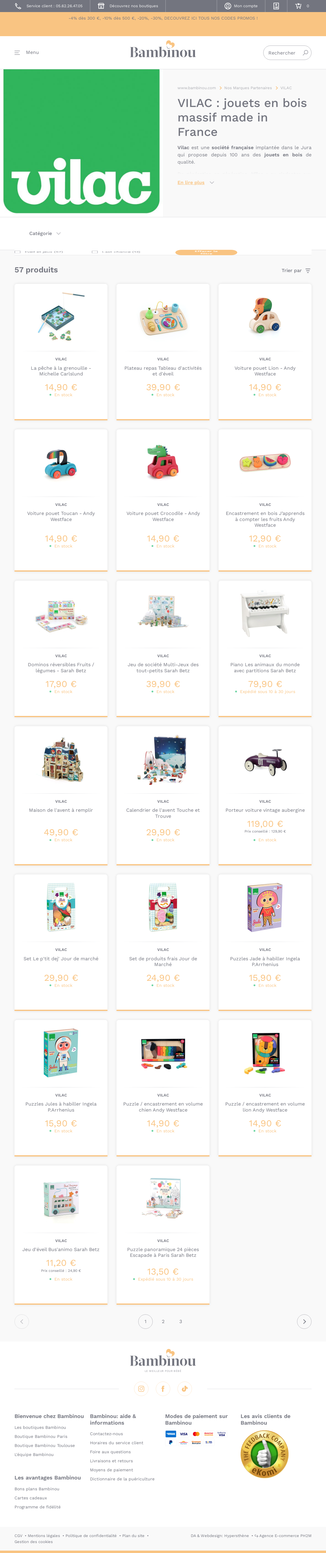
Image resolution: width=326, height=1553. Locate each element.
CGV (18, 1535)
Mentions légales (44, 1535)
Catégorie (40, 233)
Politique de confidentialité (91, 1535)
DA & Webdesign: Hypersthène (220, 1535)
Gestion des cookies (33, 1541)
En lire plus (191, 182)
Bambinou (163, 52)
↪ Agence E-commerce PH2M (283, 1535)
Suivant (304, 1321)
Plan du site (133, 1535)
